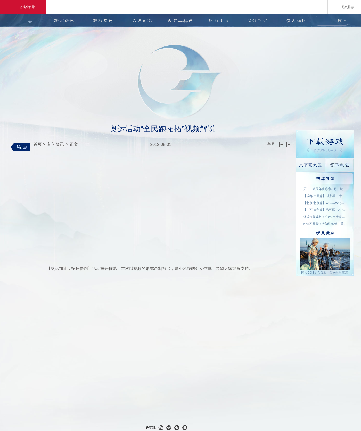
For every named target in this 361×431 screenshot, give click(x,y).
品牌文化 (141, 20)
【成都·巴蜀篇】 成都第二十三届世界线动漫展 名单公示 (325, 196)
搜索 (342, 20)
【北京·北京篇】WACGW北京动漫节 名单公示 (325, 203)
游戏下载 (325, 144)
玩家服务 (219, 20)
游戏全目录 (23, 7)
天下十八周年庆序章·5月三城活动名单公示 (325, 189)
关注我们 (257, 20)
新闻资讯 (64, 20)
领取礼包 (339, 165)
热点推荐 (344, 6)
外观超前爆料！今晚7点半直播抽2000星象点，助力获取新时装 (325, 217)
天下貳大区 (310, 165)
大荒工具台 (180, 20)
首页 (38, 144)
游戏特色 (103, 20)
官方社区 (296, 20)
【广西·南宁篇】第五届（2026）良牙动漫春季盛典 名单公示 (325, 210)
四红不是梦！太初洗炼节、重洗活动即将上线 (325, 224)
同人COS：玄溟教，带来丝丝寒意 (324, 273)
